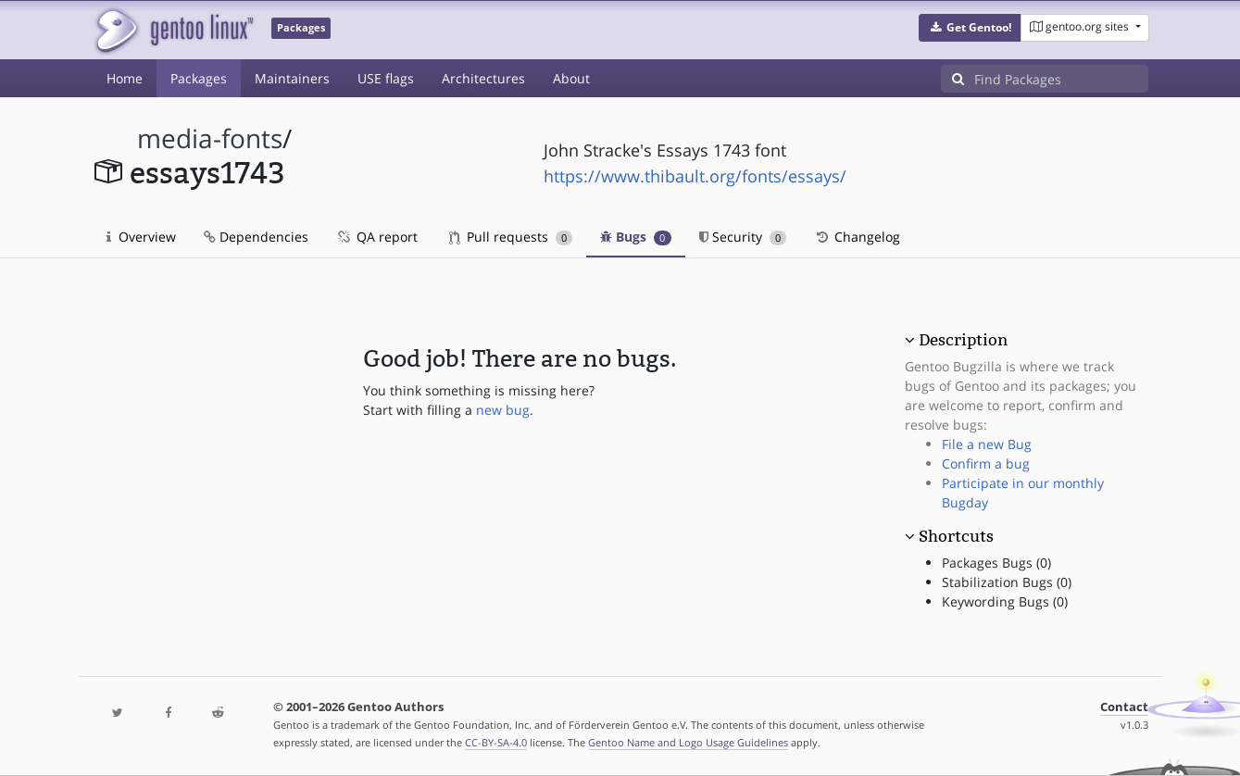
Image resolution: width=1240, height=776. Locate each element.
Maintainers (292, 78)
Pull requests (511, 236)
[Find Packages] (1061, 79)
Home (124, 78)
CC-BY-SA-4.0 (496, 742)
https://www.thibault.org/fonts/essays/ (695, 176)
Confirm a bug (986, 463)
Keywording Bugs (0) (1005, 601)
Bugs (635, 236)
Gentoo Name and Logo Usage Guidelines (688, 742)
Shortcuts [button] (956, 536)
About (571, 78)
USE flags (385, 78)
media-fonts (209, 138)
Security (743, 236)
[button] (970, 28)
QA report (377, 236)
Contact (1124, 707)
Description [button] (963, 340)
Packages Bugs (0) (996, 562)
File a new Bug (987, 444)
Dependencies (256, 236)
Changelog (857, 236)
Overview (141, 236)
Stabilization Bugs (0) (1006, 582)
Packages (198, 78)
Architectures (483, 78)
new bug (503, 410)
